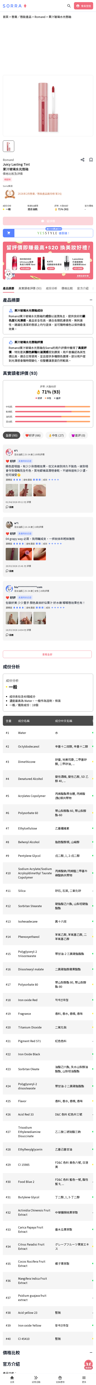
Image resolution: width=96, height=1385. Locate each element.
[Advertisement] (48, 48)
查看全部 (47, 654)
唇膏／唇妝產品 (10, 196)
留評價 (48, 221)
